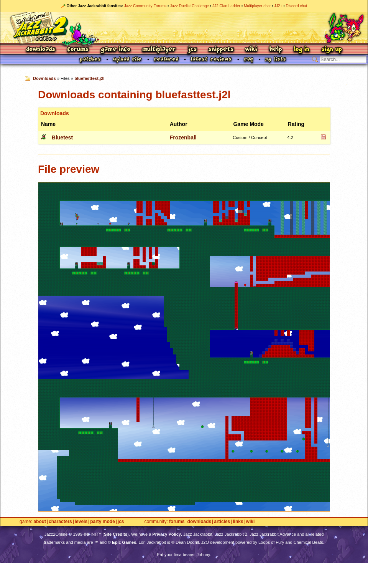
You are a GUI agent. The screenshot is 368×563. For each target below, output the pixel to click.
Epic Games (124, 542)
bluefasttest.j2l (89, 78)
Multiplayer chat (257, 6)
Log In (301, 49)
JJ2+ (278, 6)
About (39, 522)
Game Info (115, 49)
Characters (60, 522)
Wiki (251, 49)
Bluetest (62, 137)
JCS (192, 49)
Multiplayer (159, 49)
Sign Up (331, 49)
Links (238, 522)
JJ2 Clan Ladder (226, 6)
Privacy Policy (166, 534)
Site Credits (115, 534)
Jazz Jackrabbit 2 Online (184, 27)
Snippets (221, 49)
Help (275, 49)
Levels (81, 522)
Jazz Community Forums (145, 6)
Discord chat (296, 6)
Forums (78, 49)
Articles (222, 522)
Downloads (41, 49)
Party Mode (102, 522)
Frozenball (183, 137)
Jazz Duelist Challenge (189, 6)
